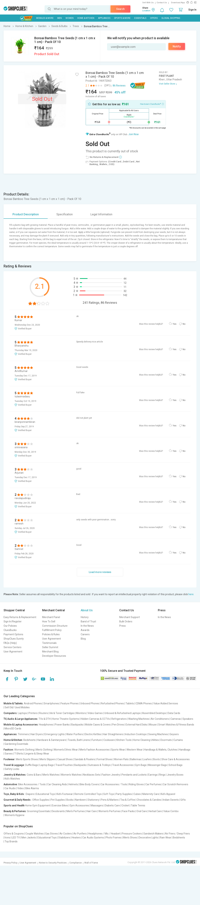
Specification (64, 214)
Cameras (176, 718)
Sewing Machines (158, 734)
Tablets (130, 703)
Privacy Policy (10, 862)
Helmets (73, 784)
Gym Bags (140, 765)
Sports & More (122, 18)
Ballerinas (135, 759)
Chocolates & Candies (149, 799)
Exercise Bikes (60, 805)
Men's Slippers (48, 759)
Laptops (22, 713)
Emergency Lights (54, 734)
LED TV (16, 837)
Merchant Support (129, 617)
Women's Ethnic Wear (66, 749)
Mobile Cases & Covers (98, 724)
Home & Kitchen (85, 18)
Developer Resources (54, 655)
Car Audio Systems (93, 837)
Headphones (46, 724)
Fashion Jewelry (111, 774)
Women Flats (121, 759)
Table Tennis (138, 805)
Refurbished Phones (112, 703)
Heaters (76, 837)
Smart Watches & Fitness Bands (176, 724)
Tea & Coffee (127, 799)
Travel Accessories (122, 765)
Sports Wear (118, 749)
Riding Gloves (136, 784)
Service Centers (12, 647)
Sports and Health (14, 805)
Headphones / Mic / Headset (104, 833)
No (184, 324)
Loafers (147, 759)
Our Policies (10, 625)
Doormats (166, 740)
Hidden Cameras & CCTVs (95, 718)
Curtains (178, 740)
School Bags (175, 765)
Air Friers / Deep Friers (177, 833)
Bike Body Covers (89, 784)
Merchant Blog (50, 651)
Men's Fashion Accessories (94, 749)
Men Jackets (28, 837)
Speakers (187, 718)
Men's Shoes (130, 837)
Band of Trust (88, 621)
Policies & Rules (51, 634)
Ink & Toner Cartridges (62, 713)
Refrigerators (119, 718)
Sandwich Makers (153, 833)
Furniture (97, 740)
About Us (87, 610)
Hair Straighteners (113, 734)
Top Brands (11, 841)
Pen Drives (118, 724)
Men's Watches (50, 774)
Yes (174, 324)
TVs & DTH (45, 718)
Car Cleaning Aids (57, 784)
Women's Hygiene (14, 815)
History (85, 617)
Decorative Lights (148, 837)
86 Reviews (119, 85)
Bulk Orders (125, 621)
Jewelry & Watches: (15, 774)
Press (122, 625)
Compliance (75, 862)
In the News (87, 625)
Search (120, 9)
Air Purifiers (80, 833)
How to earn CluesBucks (152, 104)
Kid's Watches (12, 778)
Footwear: (9, 759)
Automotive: (11, 784)
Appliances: (10, 734)
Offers (154, 18)
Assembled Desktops (154, 713)
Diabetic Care (112, 805)
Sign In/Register (13, 621)
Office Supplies (40, 799)
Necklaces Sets (91, 774)
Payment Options (13, 634)
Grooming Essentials (38, 811)
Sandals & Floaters (84, 759)
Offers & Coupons (14, 833)
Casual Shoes (65, 759)
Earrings (153, 774)
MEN (59, 18)
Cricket (125, 805)
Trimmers (23, 734)
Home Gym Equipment (37, 805)
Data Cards (174, 713)
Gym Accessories (79, 805)
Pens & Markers (110, 799)
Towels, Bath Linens (79, 740)
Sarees (9, 753)
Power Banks (62, 724)
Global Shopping (170, 18)
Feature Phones (70, 703)
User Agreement (13, 651)
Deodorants (58, 811)
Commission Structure (55, 625)
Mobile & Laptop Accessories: (21, 724)
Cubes (137, 794)
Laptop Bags (47, 765)
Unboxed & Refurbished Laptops (122, 713)
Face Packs (128, 811)
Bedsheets (29, 740)
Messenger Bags (157, 765)
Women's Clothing (24, 749)
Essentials (140, 18)
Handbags (184, 749)
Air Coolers (65, 833)
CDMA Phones (144, 703)
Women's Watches (71, 774)
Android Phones (33, 703)
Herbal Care (155, 811)
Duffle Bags (31, 765)
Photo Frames (113, 837)
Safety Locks (12, 769)
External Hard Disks (136, 724)
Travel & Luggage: (14, 765)
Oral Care (141, 811)
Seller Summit (50, 647)
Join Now (133, 134)
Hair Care (91, 811)
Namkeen (80, 799)
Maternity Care (150, 794)
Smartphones (51, 703)
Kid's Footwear (65, 794)
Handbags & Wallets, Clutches (160, 749)
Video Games (95, 713)
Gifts (183, 799)
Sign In (192, 9)
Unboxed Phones (89, 703)
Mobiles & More (45, 18)
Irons (7, 837)
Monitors (81, 713)
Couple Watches (34, 833)
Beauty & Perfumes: (15, 811)
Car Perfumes (153, 784)
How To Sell (48, 621)
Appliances (104, 18)
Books (69, 799)
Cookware (109, 740)
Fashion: (9, 749)
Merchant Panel (51, 617)
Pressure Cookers (132, 833)
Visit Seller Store (167, 84)
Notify (177, 46)
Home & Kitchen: (13, 740)
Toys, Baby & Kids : (14, 794)
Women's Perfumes (109, 811)
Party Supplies (124, 794)
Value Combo (171, 811)
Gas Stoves (51, 833)
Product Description (25, 214)
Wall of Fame (91, 862)
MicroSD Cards (13, 728)
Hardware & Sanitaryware (51, 740)
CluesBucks (10, 630)
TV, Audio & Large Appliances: (21, 718)
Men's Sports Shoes (27, 759)
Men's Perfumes (75, 811)
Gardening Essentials (16, 743)
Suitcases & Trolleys (99, 765)
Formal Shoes (104, 759)
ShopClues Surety (14, 638)
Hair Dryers (37, 734)
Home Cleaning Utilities (146, 740)
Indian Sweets (171, 799)
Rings (162, 774)
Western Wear (134, 749)
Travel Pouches (64, 765)
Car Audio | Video (14, 788)
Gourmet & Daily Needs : (18, 799)
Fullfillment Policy (52, 630)
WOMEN (70, 18)
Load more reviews (100, 572)
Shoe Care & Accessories (175, 759)
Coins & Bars (34, 774)
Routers (43, 713)
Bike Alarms (32, 788)
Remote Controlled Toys (88, 794)
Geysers (174, 734)
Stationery (93, 799)
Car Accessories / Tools (114, 784)
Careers (85, 634)
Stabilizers (64, 837)
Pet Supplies (58, 799)
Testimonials (49, 643)
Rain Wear (165, 837)
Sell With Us (148, 2)
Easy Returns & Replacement (20, 617)
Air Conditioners (160, 718)
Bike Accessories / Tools (32, 784)
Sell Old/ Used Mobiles (17, 707)
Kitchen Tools (123, 740)
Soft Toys (108, 794)
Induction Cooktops (136, 734)
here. (191, 594)
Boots (156, 759)
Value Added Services (165, 703)
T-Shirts (18, 753)
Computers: (10, 713)
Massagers (97, 805)
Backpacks (77, 724)
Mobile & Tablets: (13, 703)
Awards (85, 630)
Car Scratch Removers (175, 784)
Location (146, 10)
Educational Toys (45, 794)
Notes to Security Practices (53, 862)
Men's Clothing (44, 749)
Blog (83, 638)
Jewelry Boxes (175, 774)
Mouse (153, 724)
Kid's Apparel (168, 794)
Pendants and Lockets (134, 774)
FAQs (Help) (10, 643)
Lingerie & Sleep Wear (37, 753)
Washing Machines (138, 718)
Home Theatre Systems (65, 718)
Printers (33, 713)
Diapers (30, 794)
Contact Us (162, 2)
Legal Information (101, 214)
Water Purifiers (74, 734)
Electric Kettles (93, 734)
